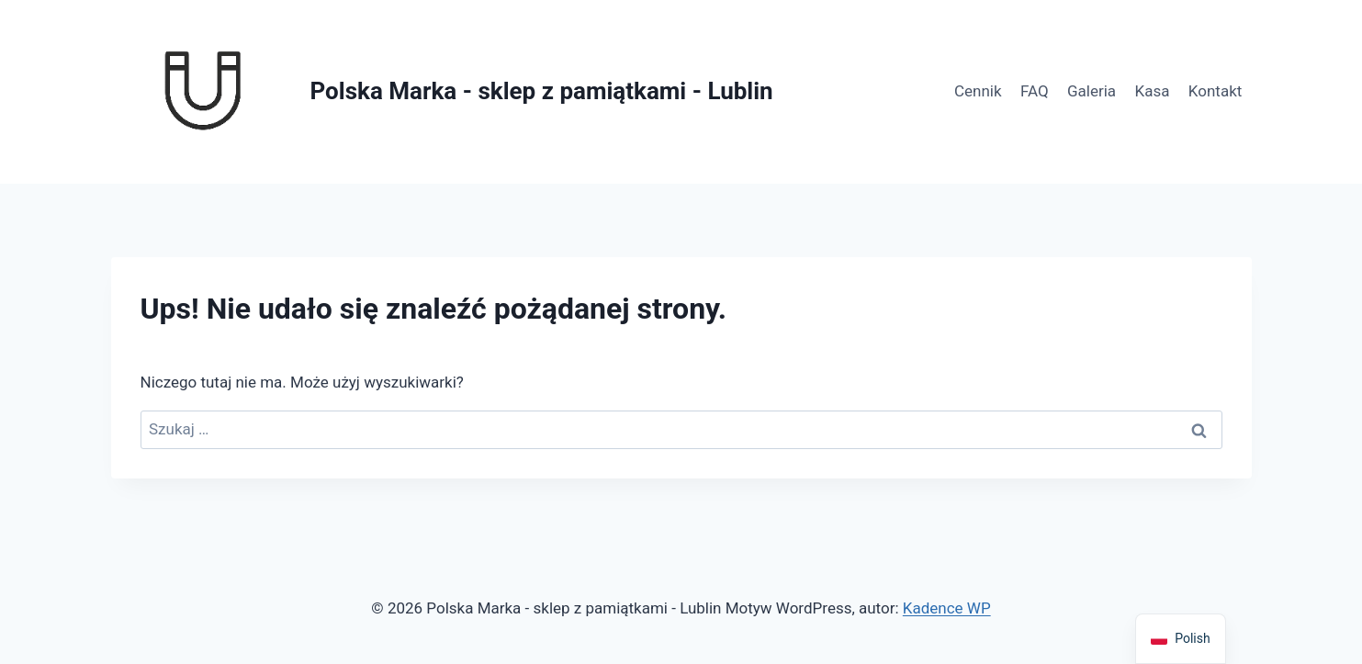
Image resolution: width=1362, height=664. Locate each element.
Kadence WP (947, 608)
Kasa (1151, 91)
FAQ (1034, 91)
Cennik (978, 91)
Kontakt (1215, 91)
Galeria (1091, 91)
